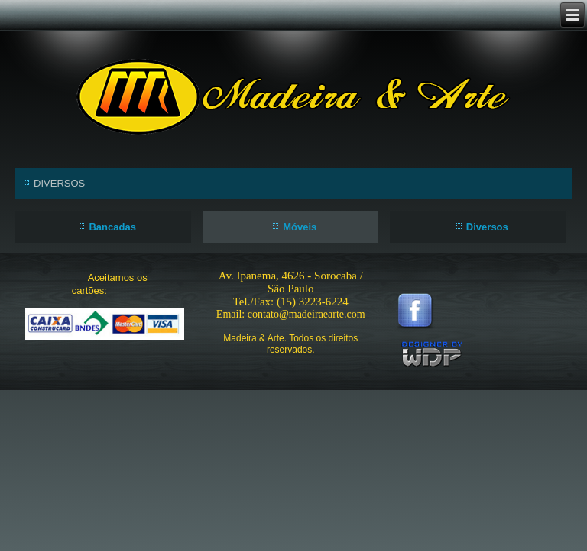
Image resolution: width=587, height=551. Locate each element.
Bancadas (112, 227)
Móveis (299, 227)
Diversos (487, 227)
